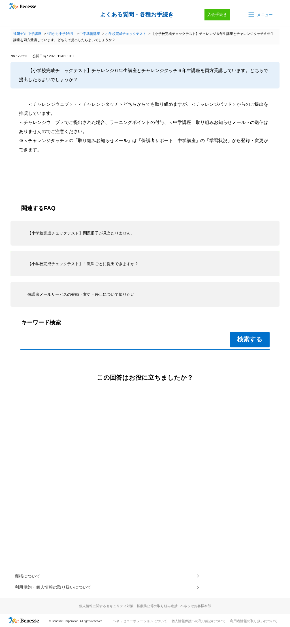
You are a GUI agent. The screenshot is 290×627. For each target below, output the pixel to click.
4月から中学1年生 (60, 34)
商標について (28, 576)
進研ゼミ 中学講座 (27, 34)
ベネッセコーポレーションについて (140, 622)
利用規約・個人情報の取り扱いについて (55, 587)
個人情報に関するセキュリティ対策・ (145, 607)
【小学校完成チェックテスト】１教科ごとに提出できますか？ (82, 263)
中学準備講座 (90, 34)
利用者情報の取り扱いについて (254, 622)
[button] (260, 14)
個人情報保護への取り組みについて (198, 622)
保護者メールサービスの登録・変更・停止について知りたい (81, 294)
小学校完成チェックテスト (125, 34)
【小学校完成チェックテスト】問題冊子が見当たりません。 (81, 233)
